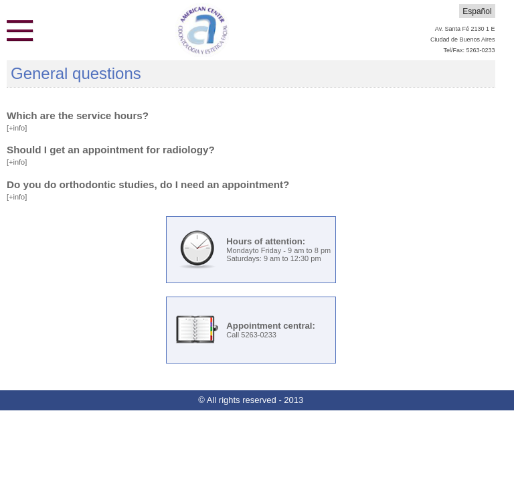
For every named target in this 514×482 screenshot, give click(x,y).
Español (476, 11)
